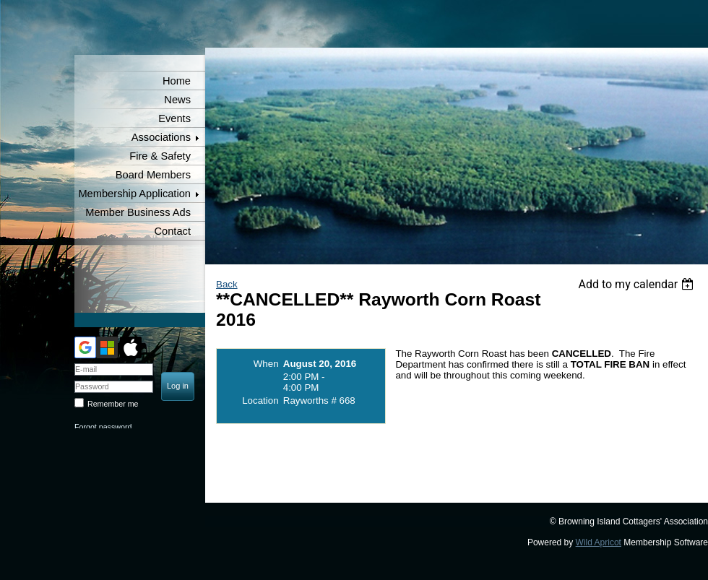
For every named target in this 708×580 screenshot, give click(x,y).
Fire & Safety (160, 156)
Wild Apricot (598, 542)
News (177, 99)
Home (177, 81)
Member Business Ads (138, 212)
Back (227, 284)
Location (260, 400)
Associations (161, 137)
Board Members (153, 175)
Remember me (112, 403)
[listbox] (637, 284)
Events (174, 118)
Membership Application (134, 193)
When (266, 363)
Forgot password (102, 427)
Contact (172, 231)
